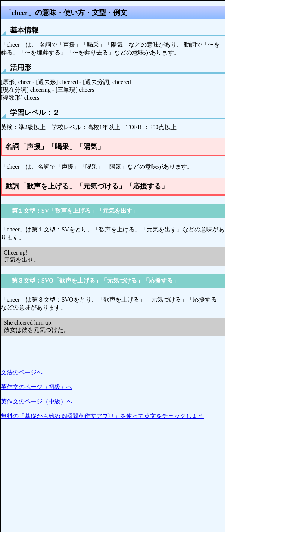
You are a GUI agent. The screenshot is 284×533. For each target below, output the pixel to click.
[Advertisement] (113, 479)
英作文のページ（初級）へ (36, 387)
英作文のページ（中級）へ (36, 401)
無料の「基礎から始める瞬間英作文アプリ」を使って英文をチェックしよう (102, 416)
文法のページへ (22, 372)
